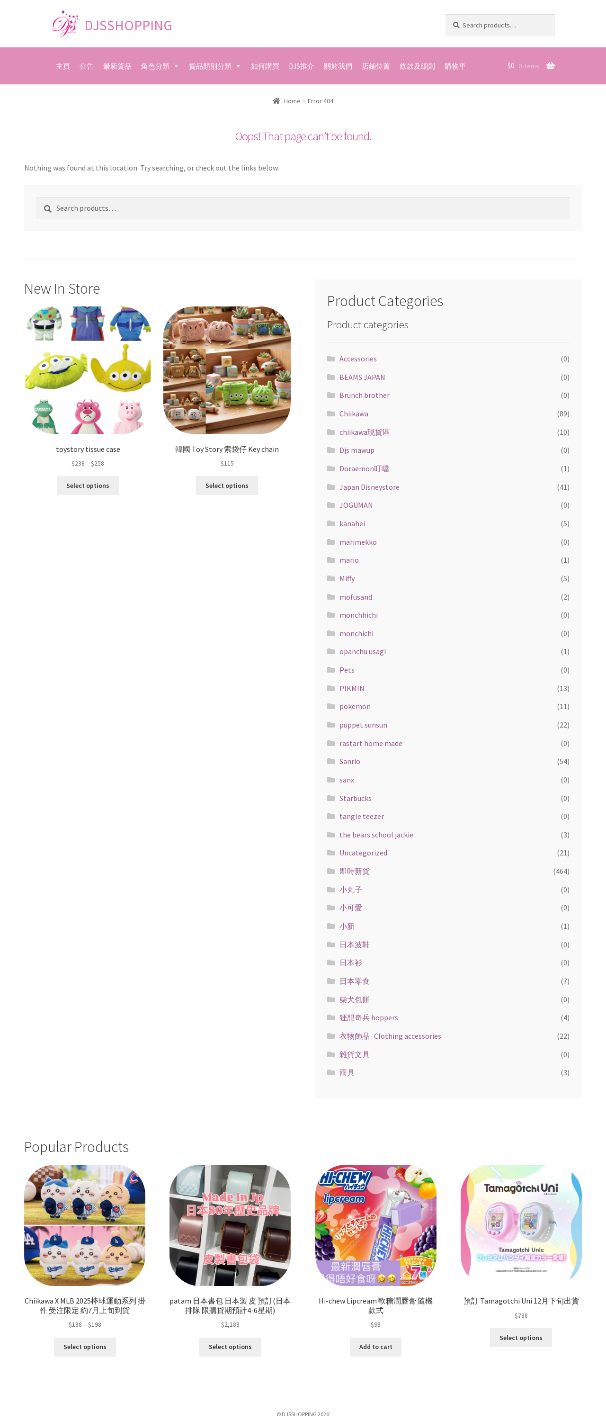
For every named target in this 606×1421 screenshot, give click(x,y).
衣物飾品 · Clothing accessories (390, 1036)
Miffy (347, 578)
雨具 (347, 1072)
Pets (347, 670)
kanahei (352, 523)
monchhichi (358, 615)
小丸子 (350, 889)
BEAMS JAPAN (362, 377)
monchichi (356, 633)
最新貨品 (117, 66)
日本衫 (350, 962)
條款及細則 (417, 66)
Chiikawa (353, 413)
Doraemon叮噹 (364, 468)
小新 (347, 926)
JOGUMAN (356, 505)
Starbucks (355, 798)
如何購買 (265, 66)
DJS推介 (301, 66)
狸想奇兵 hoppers (368, 1017)
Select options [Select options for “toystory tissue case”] (87, 485)
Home (292, 101)
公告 (87, 66)
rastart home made (370, 743)
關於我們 (338, 66)
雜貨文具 (354, 1054)
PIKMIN (352, 688)
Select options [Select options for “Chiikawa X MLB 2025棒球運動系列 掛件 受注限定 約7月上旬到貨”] (85, 1346)
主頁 (63, 66)
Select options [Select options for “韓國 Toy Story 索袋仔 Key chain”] (227, 485)
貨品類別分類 (210, 66)
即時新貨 (354, 871)
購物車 (455, 66)
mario (349, 560)
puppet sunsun (363, 724)
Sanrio (349, 761)
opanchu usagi (362, 651)
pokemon (355, 706)
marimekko (358, 542)
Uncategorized (363, 852)
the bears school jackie (376, 834)
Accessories (358, 358)
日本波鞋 (354, 944)
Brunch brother (364, 395)
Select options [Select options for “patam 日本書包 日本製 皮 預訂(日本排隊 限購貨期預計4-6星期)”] (230, 1346)
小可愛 (350, 907)
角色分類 (155, 66)
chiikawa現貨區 (364, 432)
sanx (346, 779)
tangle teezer (361, 816)
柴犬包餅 (354, 999)
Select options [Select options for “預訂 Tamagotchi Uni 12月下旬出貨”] (521, 1337)
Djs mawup (356, 450)
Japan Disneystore (369, 487)
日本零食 (354, 981)
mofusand (355, 597)
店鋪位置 (376, 66)
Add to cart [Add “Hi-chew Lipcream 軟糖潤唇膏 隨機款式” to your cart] (375, 1346)
